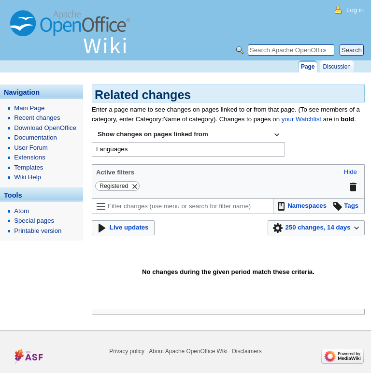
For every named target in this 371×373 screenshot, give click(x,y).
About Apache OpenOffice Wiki (188, 351)
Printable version (37, 230)
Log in (355, 10)
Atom (21, 211)
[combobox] (188, 135)
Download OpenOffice (45, 127)
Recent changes (37, 117)
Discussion (336, 66)
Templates (28, 167)
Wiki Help (27, 177)
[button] (350, 172)
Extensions (29, 157)
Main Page (29, 108)
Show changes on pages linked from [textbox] (153, 134)
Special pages (34, 220)
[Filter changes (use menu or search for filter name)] (182, 206)
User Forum (31, 147)
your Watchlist (301, 119)
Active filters (115, 172)
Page (307, 66)
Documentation (35, 137)
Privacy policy (126, 351)
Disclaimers (246, 351)
